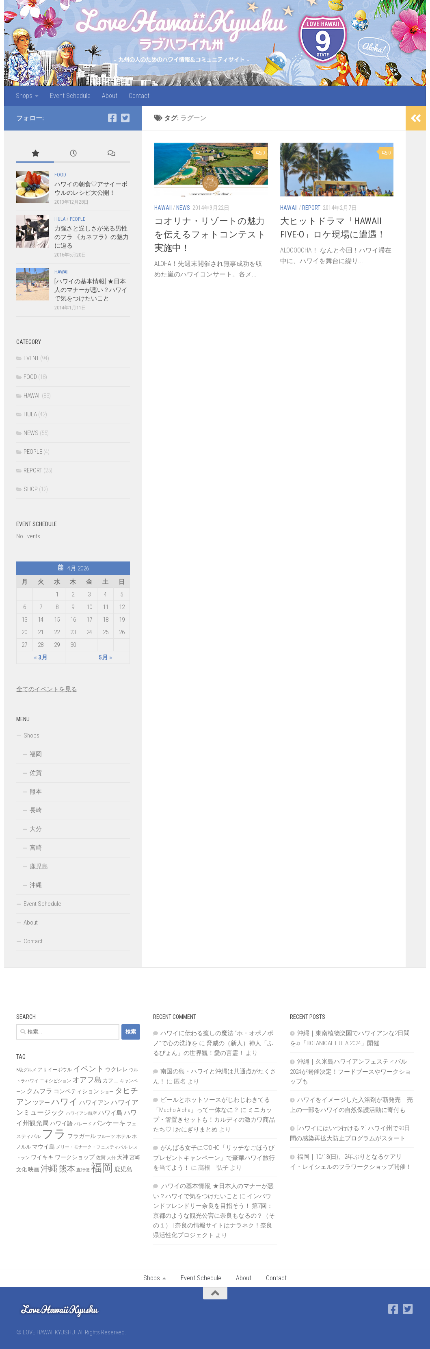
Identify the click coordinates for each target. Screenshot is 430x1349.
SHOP (31, 489)
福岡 (36, 754)
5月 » (105, 657)
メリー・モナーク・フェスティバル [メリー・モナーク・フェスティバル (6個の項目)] (91, 1147)
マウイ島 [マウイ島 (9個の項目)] (43, 1146)
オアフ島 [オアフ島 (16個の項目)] (87, 1079)
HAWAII (163, 208)
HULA (59, 219)
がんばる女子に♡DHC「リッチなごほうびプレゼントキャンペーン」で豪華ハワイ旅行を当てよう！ (214, 1157)
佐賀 (36, 773)
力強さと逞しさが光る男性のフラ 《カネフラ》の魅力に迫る (91, 237)
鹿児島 (39, 866)
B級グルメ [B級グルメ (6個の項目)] (26, 1070)
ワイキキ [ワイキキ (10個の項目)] (42, 1157)
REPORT (311, 208)
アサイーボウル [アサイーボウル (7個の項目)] (55, 1070)
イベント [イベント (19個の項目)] (88, 1068)
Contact (139, 96)
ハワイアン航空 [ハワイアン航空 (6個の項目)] (81, 1113)
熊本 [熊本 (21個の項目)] (67, 1168)
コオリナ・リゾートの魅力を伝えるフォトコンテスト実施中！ (210, 234)
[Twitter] (125, 118)
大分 (36, 829)
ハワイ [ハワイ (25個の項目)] (64, 1102)
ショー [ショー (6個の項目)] (107, 1091)
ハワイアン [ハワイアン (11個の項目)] (94, 1102)
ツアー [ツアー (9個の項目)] (41, 1102)
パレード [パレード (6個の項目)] (83, 1124)
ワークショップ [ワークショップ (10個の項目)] (75, 1157)
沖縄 (36, 885)
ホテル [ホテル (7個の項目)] (123, 1136)
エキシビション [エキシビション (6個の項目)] (55, 1081)
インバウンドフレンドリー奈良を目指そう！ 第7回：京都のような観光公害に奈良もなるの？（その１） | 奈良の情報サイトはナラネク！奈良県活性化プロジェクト (214, 1215)
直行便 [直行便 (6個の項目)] (83, 1170)
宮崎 (36, 847)
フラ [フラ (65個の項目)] (54, 1134)
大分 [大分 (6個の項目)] (111, 1157)
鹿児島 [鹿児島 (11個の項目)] (123, 1169)
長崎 (36, 810)
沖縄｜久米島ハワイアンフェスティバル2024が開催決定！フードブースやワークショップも (350, 1071)
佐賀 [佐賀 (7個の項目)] (101, 1157)
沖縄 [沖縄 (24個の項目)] (49, 1168)
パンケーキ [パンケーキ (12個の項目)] (109, 1123)
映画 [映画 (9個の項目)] (33, 1169)
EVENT (31, 358)
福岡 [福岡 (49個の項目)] (102, 1167)
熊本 (36, 791)
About (109, 96)
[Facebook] (112, 118)
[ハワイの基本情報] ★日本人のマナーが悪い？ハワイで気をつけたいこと (90, 290)
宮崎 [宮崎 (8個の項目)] (135, 1157)
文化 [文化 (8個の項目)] (21, 1169)
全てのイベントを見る (46, 689)
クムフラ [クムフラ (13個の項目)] (39, 1091)
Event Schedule (70, 96)
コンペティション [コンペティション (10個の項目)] (76, 1091)
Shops (24, 96)
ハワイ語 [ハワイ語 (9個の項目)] (61, 1123)
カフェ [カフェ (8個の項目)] (111, 1080)
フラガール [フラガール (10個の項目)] (81, 1136)
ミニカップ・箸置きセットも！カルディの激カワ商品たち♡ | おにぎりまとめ (214, 1119)
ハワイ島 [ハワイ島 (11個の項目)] (110, 1112)
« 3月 (41, 657)
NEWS (183, 208)
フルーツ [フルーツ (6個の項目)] (106, 1136)
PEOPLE (77, 219)
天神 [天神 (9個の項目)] (122, 1157)
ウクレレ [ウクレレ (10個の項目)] (116, 1069)
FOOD (60, 175)
